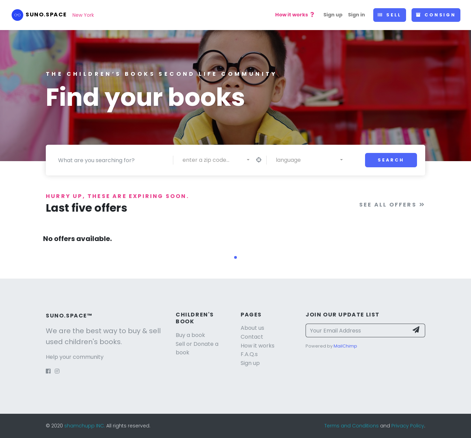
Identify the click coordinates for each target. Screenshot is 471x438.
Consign (436, 15)
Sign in (356, 14)
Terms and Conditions (351, 425)
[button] (235, 257)
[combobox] (216, 160)
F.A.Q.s (249, 354)
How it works (295, 14)
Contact (252, 337)
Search (391, 160)
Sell (390, 15)
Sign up (332, 14)
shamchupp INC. (85, 425)
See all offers (392, 205)
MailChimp (345, 346)
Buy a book (190, 335)
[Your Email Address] (357, 330)
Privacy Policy (407, 425)
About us (252, 328)
